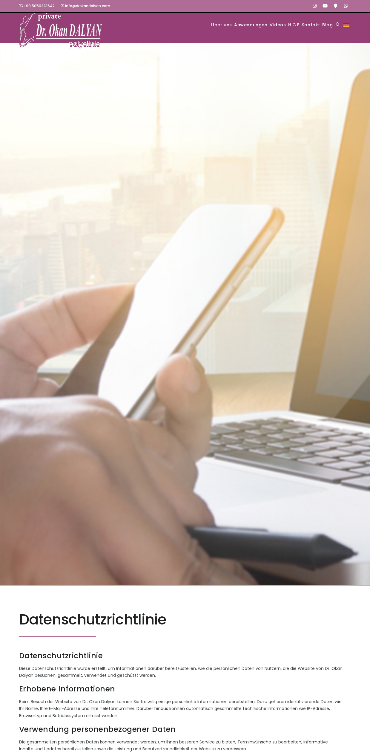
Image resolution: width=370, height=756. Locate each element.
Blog (324, 25)
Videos (252, 25)
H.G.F (276, 25)
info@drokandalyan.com (85, 5)
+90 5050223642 (37, 5)
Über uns (180, 25)
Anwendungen (217, 25)
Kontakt (300, 25)
